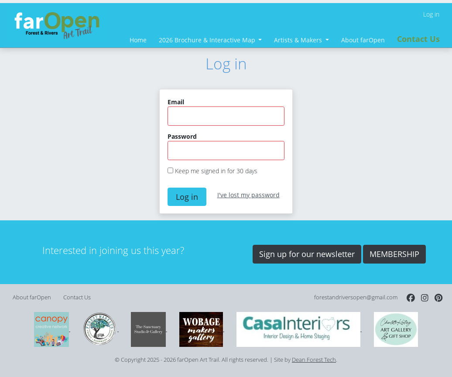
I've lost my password (248, 195)
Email (176, 102)
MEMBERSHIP (394, 254)
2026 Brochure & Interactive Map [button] (208, 40)
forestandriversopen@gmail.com (355, 297)
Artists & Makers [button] (299, 40)
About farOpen (363, 40)
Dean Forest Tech (314, 359)
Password (182, 136)
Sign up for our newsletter (307, 254)
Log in (431, 14)
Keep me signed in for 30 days (216, 171)
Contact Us (418, 39)
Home (138, 40)
